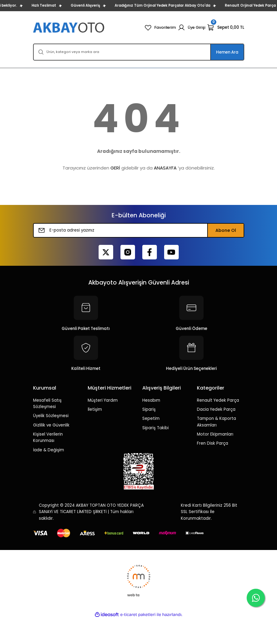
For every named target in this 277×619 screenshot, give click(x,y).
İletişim (95, 409)
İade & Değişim (48, 450)
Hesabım (151, 400)
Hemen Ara (227, 52)
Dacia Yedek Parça (216, 409)
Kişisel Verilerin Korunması (48, 437)
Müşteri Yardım (103, 400)
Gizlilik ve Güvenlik (51, 425)
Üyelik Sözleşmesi (51, 416)
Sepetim (151, 418)
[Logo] (69, 27)
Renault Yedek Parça (218, 400)
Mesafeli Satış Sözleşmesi (47, 403)
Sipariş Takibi (155, 428)
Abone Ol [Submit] (225, 230)
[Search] (138, 52)
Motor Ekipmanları (215, 434)
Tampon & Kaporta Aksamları (216, 422)
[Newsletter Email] (138, 230)
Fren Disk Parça (212, 443)
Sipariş (149, 409)
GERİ (115, 168)
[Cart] (225, 27)
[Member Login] (191, 27)
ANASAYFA (165, 168)
